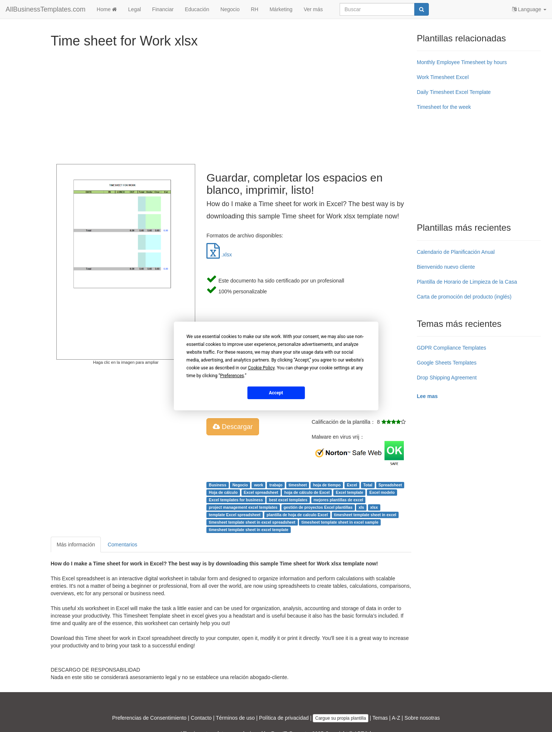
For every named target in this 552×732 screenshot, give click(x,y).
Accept (276, 392)
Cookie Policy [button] (261, 367)
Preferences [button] (232, 375)
